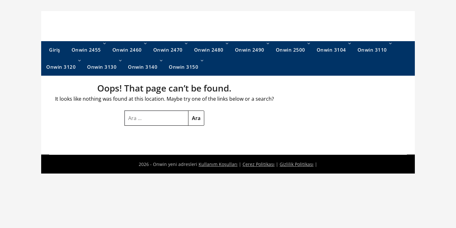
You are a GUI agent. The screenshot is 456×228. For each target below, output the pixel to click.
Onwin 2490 (249, 50)
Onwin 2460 (127, 50)
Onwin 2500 (290, 50)
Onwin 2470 (168, 50)
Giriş (54, 50)
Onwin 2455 (86, 50)
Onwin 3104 (331, 50)
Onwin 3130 (102, 67)
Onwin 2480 (209, 50)
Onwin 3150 (183, 67)
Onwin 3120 (61, 67)
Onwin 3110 (372, 50)
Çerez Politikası (259, 164)
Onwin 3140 (142, 67)
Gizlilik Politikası (297, 164)
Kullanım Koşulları (218, 164)
